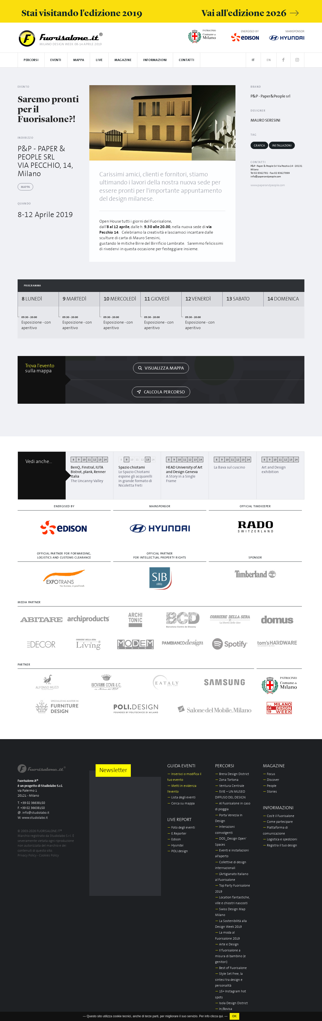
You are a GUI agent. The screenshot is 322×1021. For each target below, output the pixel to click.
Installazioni (282, 145)
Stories (270, 792)
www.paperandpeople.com (268, 185)
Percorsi (31, 60)
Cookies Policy (49, 855)
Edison (174, 839)
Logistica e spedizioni (280, 839)
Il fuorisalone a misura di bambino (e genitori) (230, 956)
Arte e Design (227, 944)
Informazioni (155, 60)
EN (269, 60)
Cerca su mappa (181, 803)
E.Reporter (176, 834)
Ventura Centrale (229, 786)
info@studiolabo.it (35, 813)
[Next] (229, 122)
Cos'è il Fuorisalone (278, 816)
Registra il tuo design (280, 845)
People (269, 786)
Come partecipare (278, 822)
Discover (271, 780)
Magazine (122, 60)
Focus (269, 774)
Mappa (78, 60)
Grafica (259, 145)
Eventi (55, 60)
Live (99, 60)
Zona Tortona (226, 780)
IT (253, 60)
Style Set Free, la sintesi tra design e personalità (229, 980)
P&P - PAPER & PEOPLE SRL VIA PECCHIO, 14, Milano (45, 161)
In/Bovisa (223, 1009)
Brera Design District (232, 774)
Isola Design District (231, 1003)
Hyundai (175, 845)
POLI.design (177, 851)
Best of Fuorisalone (231, 968)
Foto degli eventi (181, 828)
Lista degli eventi (181, 797)
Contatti (186, 60)
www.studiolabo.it (35, 818)
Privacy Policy (27, 855)
